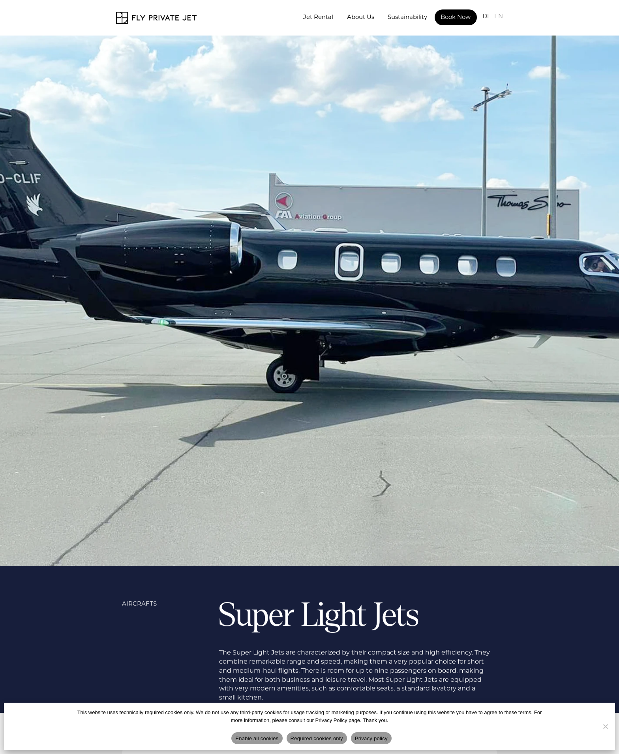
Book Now (456, 17)
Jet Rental (318, 17)
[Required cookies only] (605, 726)
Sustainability (407, 17)
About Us (360, 17)
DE (486, 16)
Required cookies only (317, 738)
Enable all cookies (256, 738)
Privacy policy (371, 738)
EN (498, 16)
